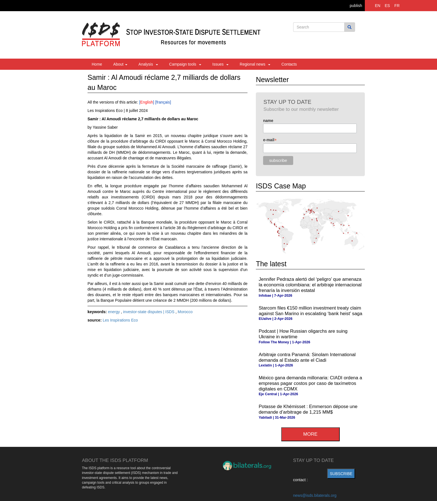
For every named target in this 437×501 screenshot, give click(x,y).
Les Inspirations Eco (120, 320)
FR (397, 5)
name (268, 120)
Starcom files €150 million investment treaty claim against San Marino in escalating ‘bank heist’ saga (310, 310)
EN (377, 5)
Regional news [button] (255, 64)
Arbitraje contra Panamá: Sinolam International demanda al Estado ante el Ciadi (307, 357)
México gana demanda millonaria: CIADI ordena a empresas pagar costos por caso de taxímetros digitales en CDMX (310, 383)
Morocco (185, 312)
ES (387, 5)
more (310, 434)
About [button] (120, 64)
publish (356, 5)
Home (97, 64)
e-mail (270, 140)
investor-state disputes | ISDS (149, 312)
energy (114, 312)
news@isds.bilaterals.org (315, 495)
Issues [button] (220, 64)
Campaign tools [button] (185, 64)
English (146, 102)
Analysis (148, 64)
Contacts (289, 64)
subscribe (341, 473)
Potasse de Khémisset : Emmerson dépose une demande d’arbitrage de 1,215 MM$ (308, 409)
